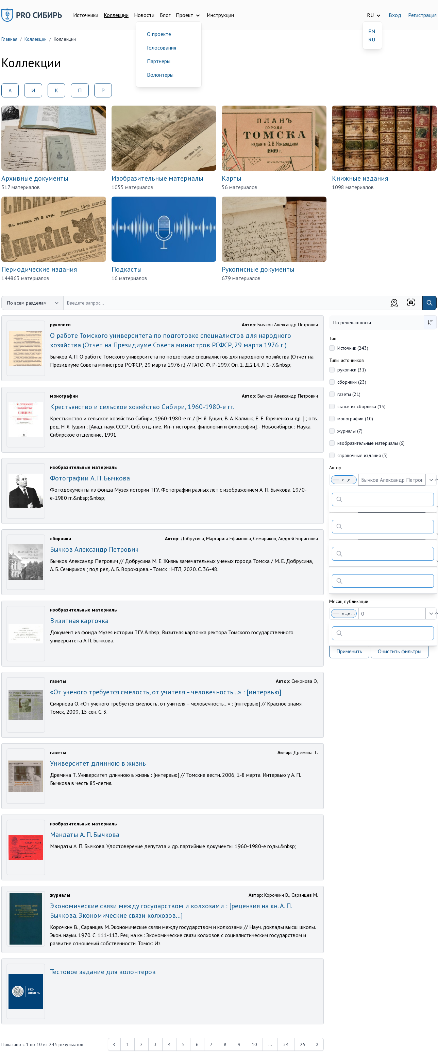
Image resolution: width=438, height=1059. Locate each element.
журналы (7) (350, 431)
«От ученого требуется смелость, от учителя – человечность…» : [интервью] (165, 692)
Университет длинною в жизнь (98, 763)
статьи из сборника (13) (361, 406)
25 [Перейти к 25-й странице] (302, 1044)
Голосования (161, 47)
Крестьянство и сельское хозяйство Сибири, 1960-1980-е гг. (142, 406)
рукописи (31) (351, 370)
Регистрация (422, 15)
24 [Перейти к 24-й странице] (286, 1044)
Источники (85, 15)
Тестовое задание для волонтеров (103, 971)
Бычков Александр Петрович (94, 549)
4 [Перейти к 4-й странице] (169, 1044)
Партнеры (158, 61)
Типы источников (346, 360)
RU (371, 39)
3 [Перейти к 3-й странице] (155, 1044)
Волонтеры (160, 74)
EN (371, 31)
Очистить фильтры (399, 651)
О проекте (159, 34)
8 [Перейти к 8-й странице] (225, 1044)
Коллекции (116, 15)
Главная (9, 39)
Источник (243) (352, 348)
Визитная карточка (79, 620)
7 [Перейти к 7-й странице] (211, 1044)
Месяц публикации (348, 601)
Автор (335, 467)
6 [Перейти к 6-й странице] (197, 1044)
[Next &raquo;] (317, 1044)
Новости (144, 15)
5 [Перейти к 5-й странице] (183, 1044)
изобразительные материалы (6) (371, 443)
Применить (349, 651)
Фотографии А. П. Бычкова (90, 478)
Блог (165, 15)
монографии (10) (355, 419)
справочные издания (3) (362, 455)
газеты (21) (348, 394)
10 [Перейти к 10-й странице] (254, 1044)
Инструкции (220, 15)
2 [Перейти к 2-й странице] (141, 1044)
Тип (332, 338)
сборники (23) (351, 382)
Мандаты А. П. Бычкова (84, 834)
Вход (395, 15)
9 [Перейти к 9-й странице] (239, 1044)
